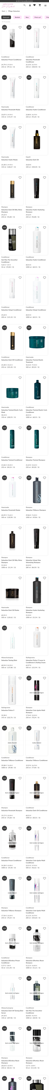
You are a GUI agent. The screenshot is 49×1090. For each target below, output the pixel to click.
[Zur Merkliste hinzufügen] (20, 27)
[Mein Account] (30, 5)
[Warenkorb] (40, 5)
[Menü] (45, 5)
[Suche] (24, 5)
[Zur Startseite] (8, 7)
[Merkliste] (34, 5)
